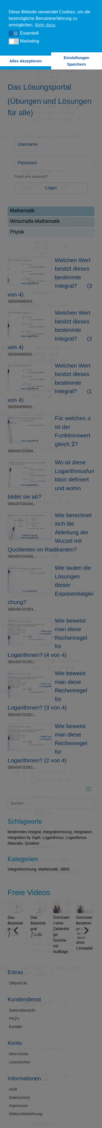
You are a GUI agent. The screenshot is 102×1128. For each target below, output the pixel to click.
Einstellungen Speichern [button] (76, 61)
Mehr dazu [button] (45, 25)
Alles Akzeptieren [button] (25, 61)
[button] (14, 34)
